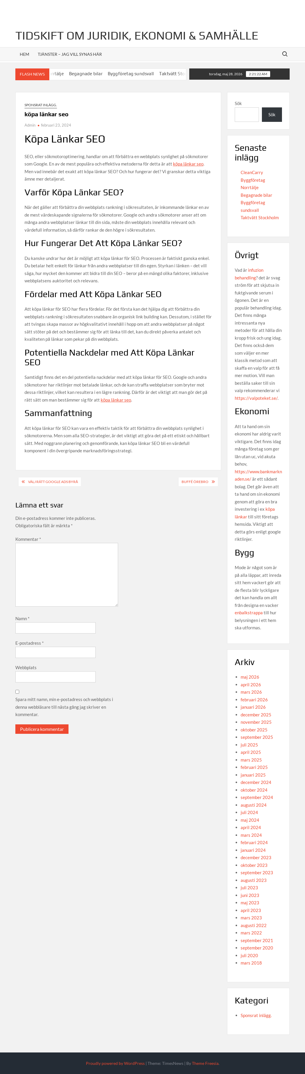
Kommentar (28, 539)
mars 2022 (251, 932)
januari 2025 (253, 774)
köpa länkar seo (188, 163)
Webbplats (26, 667)
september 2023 (257, 872)
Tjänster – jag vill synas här (70, 54)
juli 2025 (249, 744)
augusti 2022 (254, 925)
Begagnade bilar (91, 73)
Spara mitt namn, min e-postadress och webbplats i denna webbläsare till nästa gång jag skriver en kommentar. (64, 707)
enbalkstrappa (249, 612)
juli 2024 (249, 812)
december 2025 (256, 714)
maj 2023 (250, 902)
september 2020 (257, 947)
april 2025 (251, 752)
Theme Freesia (205, 1063)
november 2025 (256, 722)
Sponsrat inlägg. (41, 105)
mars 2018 (251, 962)
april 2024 (251, 827)
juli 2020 (249, 955)
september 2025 (257, 737)
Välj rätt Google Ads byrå (53, 481)
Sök (238, 103)
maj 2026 (250, 677)
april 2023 (251, 910)
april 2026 (251, 684)
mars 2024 (251, 835)
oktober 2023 (254, 865)
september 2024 (257, 797)
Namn (22, 618)
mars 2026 (251, 692)
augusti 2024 (254, 805)
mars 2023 (251, 917)
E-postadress (29, 643)
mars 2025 (251, 759)
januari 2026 (253, 707)
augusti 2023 (254, 880)
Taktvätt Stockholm (185, 73)
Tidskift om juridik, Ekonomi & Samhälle (136, 35)
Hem (24, 54)
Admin (30, 125)
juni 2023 (250, 895)
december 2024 (256, 782)
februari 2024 (254, 842)
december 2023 (256, 857)
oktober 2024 (254, 790)
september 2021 (257, 940)
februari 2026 (254, 699)
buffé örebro (195, 481)
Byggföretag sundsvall (136, 73)
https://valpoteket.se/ (256, 398)
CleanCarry (252, 172)
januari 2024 (253, 850)
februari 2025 (254, 767)
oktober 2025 (254, 729)
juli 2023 (249, 887)
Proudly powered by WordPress (115, 1063)
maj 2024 (250, 820)
